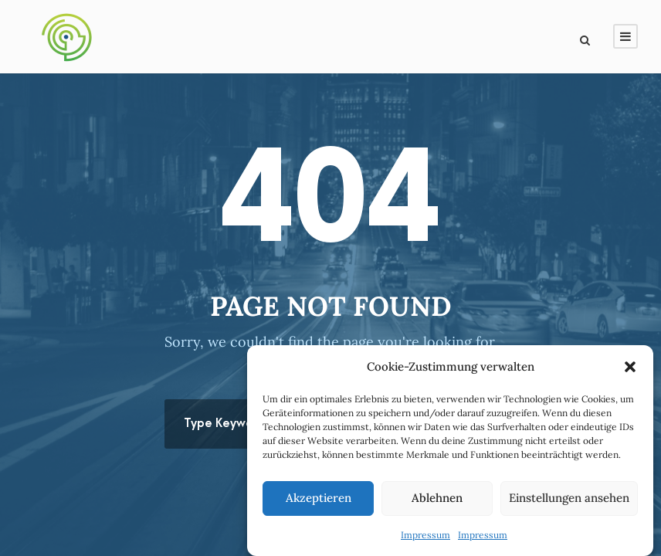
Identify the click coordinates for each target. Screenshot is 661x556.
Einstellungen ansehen (569, 497)
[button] (630, 367)
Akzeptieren (318, 497)
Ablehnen (437, 497)
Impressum (425, 535)
